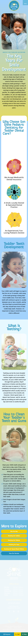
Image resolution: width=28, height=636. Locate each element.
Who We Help (14, 531)
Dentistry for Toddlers (14, 536)
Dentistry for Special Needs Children (14, 549)
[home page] (14, 5)
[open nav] (25, 2)
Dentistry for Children (14, 540)
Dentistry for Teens (14, 544)
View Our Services (14, 553)
